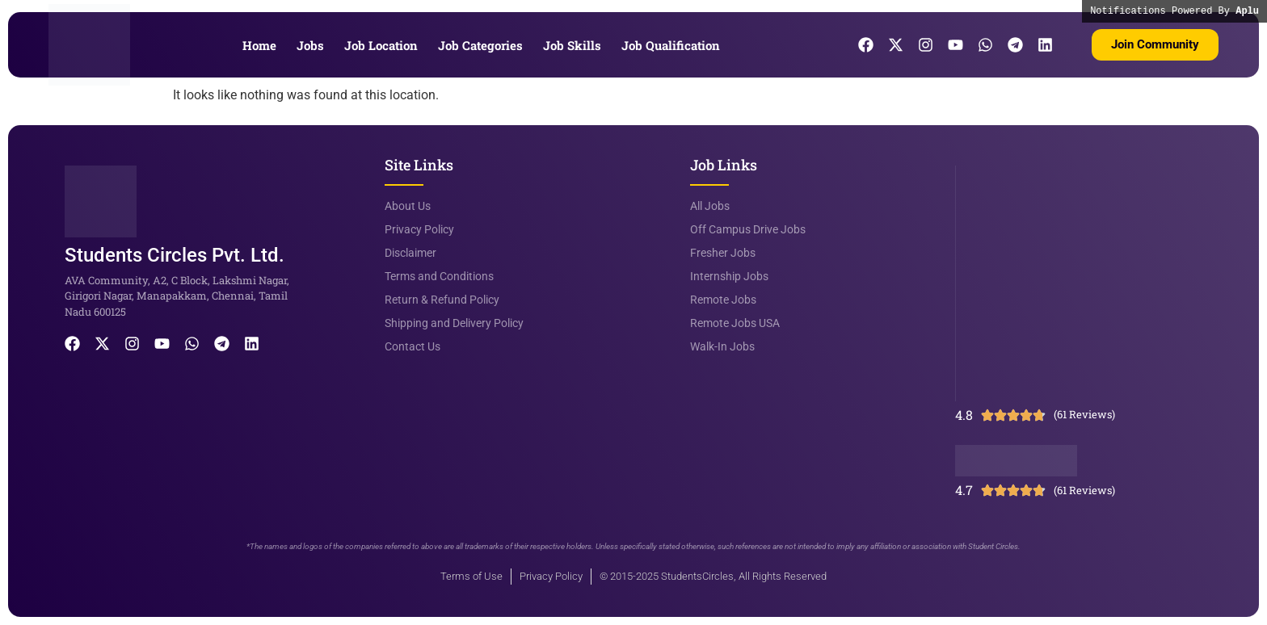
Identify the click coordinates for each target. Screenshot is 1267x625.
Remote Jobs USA (735, 323)
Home (259, 45)
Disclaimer (410, 252)
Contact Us (412, 346)
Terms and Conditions (439, 276)
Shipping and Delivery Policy (454, 323)
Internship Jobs (729, 276)
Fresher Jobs (723, 252)
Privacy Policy (419, 229)
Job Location (381, 45)
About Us (408, 205)
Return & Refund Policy (442, 299)
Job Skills (572, 45)
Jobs (310, 45)
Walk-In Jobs (722, 346)
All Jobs (710, 205)
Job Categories (480, 45)
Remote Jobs (723, 299)
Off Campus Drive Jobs (748, 229)
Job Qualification (670, 45)
